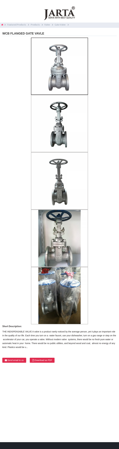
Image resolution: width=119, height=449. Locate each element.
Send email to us (15, 360)
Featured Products (16, 24)
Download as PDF (43, 360)
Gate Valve (60, 24)
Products (35, 24)
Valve (47, 24)
